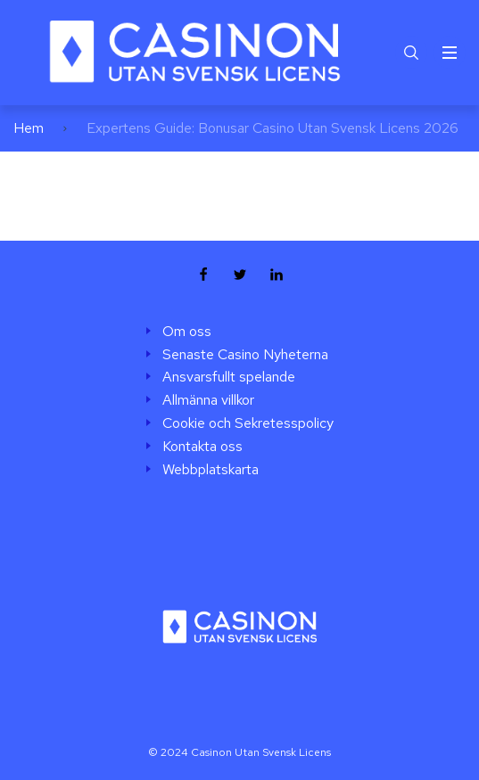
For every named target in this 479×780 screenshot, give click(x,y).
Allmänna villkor (208, 400)
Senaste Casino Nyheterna (245, 355)
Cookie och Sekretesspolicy (248, 423)
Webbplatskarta (210, 470)
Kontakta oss (202, 447)
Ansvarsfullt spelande (228, 377)
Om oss (186, 332)
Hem (28, 128)
